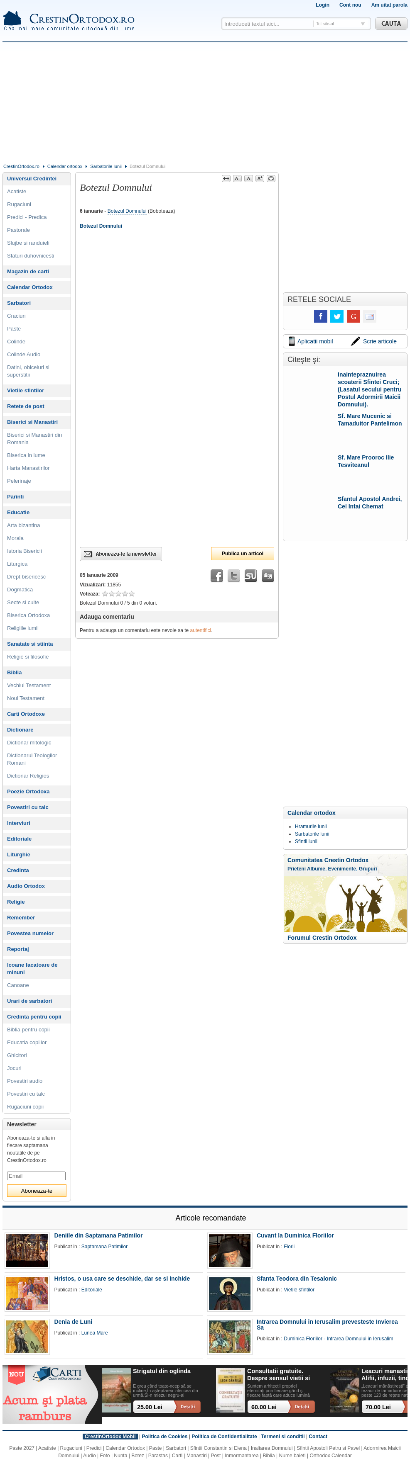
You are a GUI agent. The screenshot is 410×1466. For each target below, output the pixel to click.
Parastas (158, 1456)
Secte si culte (23, 602)
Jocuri (14, 1068)
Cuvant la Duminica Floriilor (295, 1235)
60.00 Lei (264, 1407)
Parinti (15, 497)
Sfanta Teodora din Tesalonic (297, 1278)
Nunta (120, 1456)
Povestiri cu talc (28, 807)
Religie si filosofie (28, 657)
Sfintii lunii (306, 841)
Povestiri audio (24, 1081)
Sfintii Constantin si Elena (218, 1448)
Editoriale (19, 839)
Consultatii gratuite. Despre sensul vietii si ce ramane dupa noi (278, 1375)
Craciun (16, 316)
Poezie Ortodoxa (28, 791)
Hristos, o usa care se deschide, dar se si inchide (122, 1278)
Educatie (18, 512)
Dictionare (20, 730)
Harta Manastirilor (28, 468)
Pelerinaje (19, 481)
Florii (289, 1247)
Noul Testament (25, 698)
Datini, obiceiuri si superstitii (28, 371)
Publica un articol (242, 554)
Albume (316, 869)
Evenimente (342, 869)
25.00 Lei (149, 1407)
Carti (177, 1456)
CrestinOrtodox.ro (21, 166)
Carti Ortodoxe (26, 714)
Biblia (14, 672)
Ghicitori (17, 1055)
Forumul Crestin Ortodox (321, 937)
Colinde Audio (23, 354)
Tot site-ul (325, 24)
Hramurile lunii (311, 826)
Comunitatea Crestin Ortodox (327, 860)
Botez (137, 1456)
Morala (15, 538)
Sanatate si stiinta (30, 644)
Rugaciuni (19, 204)
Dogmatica (20, 589)
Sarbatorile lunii (106, 166)
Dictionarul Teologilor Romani (32, 759)
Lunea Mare (94, 1333)
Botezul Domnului (127, 211)
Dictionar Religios (28, 776)
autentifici (200, 630)
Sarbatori (19, 303)
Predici (94, 1448)
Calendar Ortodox (30, 287)
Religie (16, 902)
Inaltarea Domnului (272, 1448)
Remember (21, 917)
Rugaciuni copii (25, 1107)
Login (322, 5)
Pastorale (18, 230)
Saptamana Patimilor (104, 1247)
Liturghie (18, 854)
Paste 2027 (21, 1448)
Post (216, 1456)
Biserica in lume (26, 455)
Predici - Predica (27, 217)
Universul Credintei (31, 178)
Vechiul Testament (29, 685)
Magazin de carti (28, 271)
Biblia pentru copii (28, 1029)
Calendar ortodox (64, 166)
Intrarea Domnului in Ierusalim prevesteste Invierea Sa (327, 1324)
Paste (14, 329)
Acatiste (16, 191)
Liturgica (17, 564)
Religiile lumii (23, 628)
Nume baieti (292, 1456)
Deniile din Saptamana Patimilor (98, 1235)
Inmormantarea (241, 1456)
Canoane (18, 985)
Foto (105, 1456)
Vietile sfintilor (25, 390)
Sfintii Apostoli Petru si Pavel (328, 1448)
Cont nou (350, 5)
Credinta (18, 870)
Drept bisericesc (26, 577)
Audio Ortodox (26, 886)
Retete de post (25, 406)
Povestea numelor (30, 933)
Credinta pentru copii (34, 1017)
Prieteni (296, 869)
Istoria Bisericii (24, 551)
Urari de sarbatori (29, 1001)
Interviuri (18, 823)
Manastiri (197, 1456)
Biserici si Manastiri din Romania (34, 438)
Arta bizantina (23, 525)
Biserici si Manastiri (32, 422)
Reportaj (18, 949)
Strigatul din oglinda (162, 1371)
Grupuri (368, 869)
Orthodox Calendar (330, 1456)
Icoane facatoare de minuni (32, 968)
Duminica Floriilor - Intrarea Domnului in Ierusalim (338, 1339)
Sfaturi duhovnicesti (30, 256)
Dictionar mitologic (29, 742)
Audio (89, 1456)
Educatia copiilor (27, 1042)
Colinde (16, 341)
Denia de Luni (73, 1321)
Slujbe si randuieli (28, 243)
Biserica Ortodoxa (28, 615)
